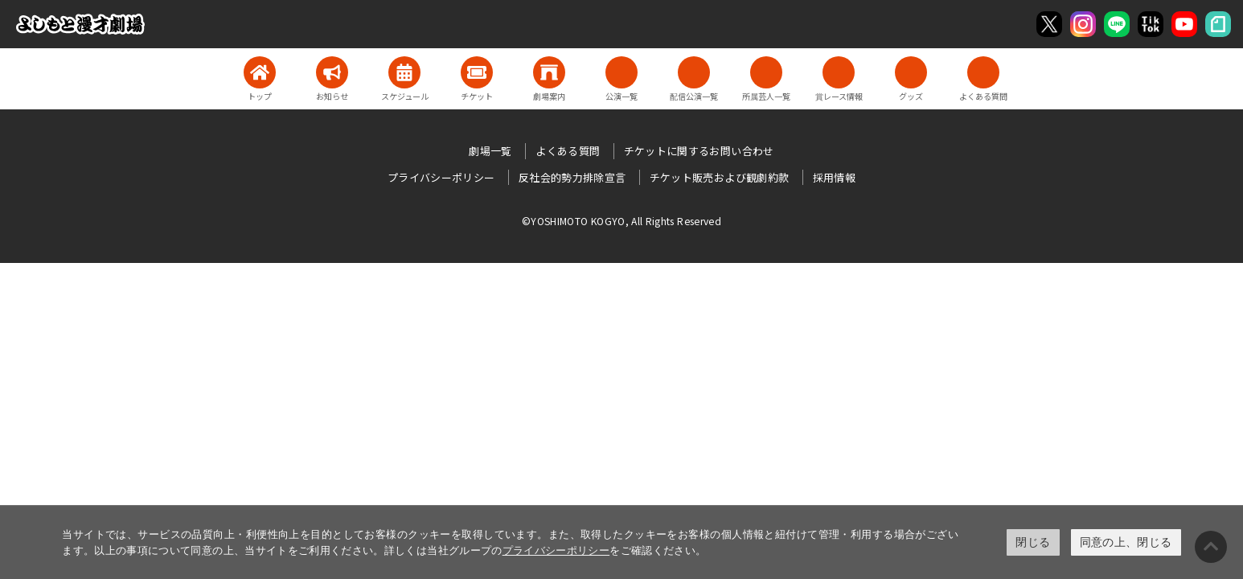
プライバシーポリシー (556, 550)
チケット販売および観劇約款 (720, 177)
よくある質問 (567, 150)
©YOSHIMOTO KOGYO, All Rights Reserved (621, 221)
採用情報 (834, 177)
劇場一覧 (490, 150)
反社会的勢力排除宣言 (572, 177)
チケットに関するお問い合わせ (699, 150)
